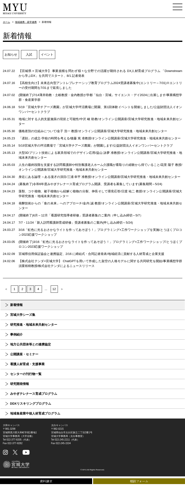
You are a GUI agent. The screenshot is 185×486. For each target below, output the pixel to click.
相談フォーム (139, 481)
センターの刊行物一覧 (25, 374)
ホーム (6, 22)
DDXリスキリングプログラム (30, 403)
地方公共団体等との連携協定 (30, 344)
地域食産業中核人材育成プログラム (35, 413)
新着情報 (16, 305)
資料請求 (46, 481)
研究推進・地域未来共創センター (33, 324)
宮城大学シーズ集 (22, 315)
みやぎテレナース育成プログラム (33, 393)
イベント (47, 54)
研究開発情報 (19, 384)
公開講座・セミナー (24, 354)
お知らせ (11, 54)
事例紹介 (16, 334)
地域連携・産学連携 (26, 22)
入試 (29, 54)
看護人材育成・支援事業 (27, 364)
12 (54, 289)
